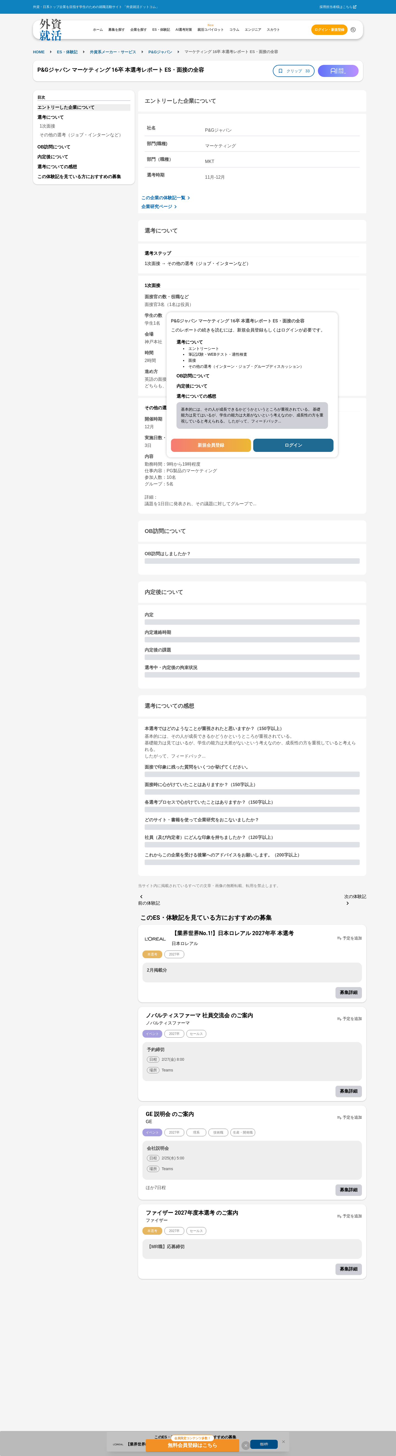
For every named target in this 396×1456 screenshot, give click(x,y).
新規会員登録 (211, 445)
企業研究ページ (160, 206)
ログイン (293, 445)
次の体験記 (355, 900)
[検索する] (353, 29)
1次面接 (47, 126)
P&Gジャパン (160, 52)
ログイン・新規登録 (329, 30)
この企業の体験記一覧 (166, 198)
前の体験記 (149, 899)
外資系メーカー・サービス (113, 52)
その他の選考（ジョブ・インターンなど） (81, 134)
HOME (39, 52)
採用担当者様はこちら (336, 7)
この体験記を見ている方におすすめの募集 (79, 176)
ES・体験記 (67, 52)
